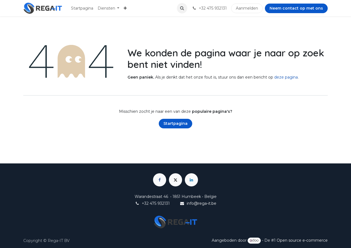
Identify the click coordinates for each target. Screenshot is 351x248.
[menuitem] (82, 8)
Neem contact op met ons (296, 8)
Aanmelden (247, 8)
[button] (182, 8)
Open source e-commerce (302, 240)
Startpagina (175, 123)
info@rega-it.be (201, 203)
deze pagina (286, 77)
